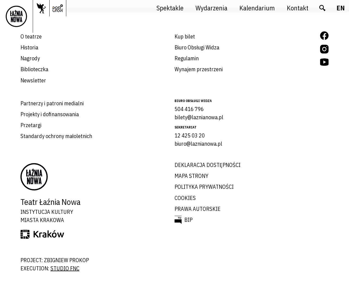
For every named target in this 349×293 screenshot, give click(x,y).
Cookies (185, 198)
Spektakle (170, 8)
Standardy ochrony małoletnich (56, 136)
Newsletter (33, 80)
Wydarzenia (211, 8)
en (340, 8)
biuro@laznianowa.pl (198, 143)
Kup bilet (184, 36)
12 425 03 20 (189, 135)
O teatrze (31, 36)
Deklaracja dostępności (207, 165)
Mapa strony (191, 176)
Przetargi (30, 125)
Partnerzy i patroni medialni (52, 103)
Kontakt (297, 8)
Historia (29, 47)
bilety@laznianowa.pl (198, 117)
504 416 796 (189, 109)
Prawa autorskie (197, 209)
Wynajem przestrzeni (198, 69)
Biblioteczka (34, 69)
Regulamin (186, 58)
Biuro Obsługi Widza (196, 47)
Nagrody (30, 58)
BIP (188, 219)
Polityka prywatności (204, 186)
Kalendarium (257, 8)
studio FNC (64, 268)
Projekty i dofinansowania (49, 114)
